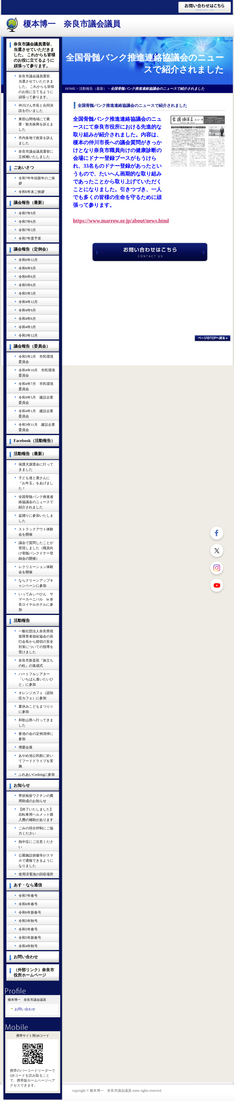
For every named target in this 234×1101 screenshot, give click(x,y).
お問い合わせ (24, 1009)
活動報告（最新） (93, 89)
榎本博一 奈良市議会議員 (71, 23)
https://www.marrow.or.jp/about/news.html (121, 221)
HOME (70, 89)
